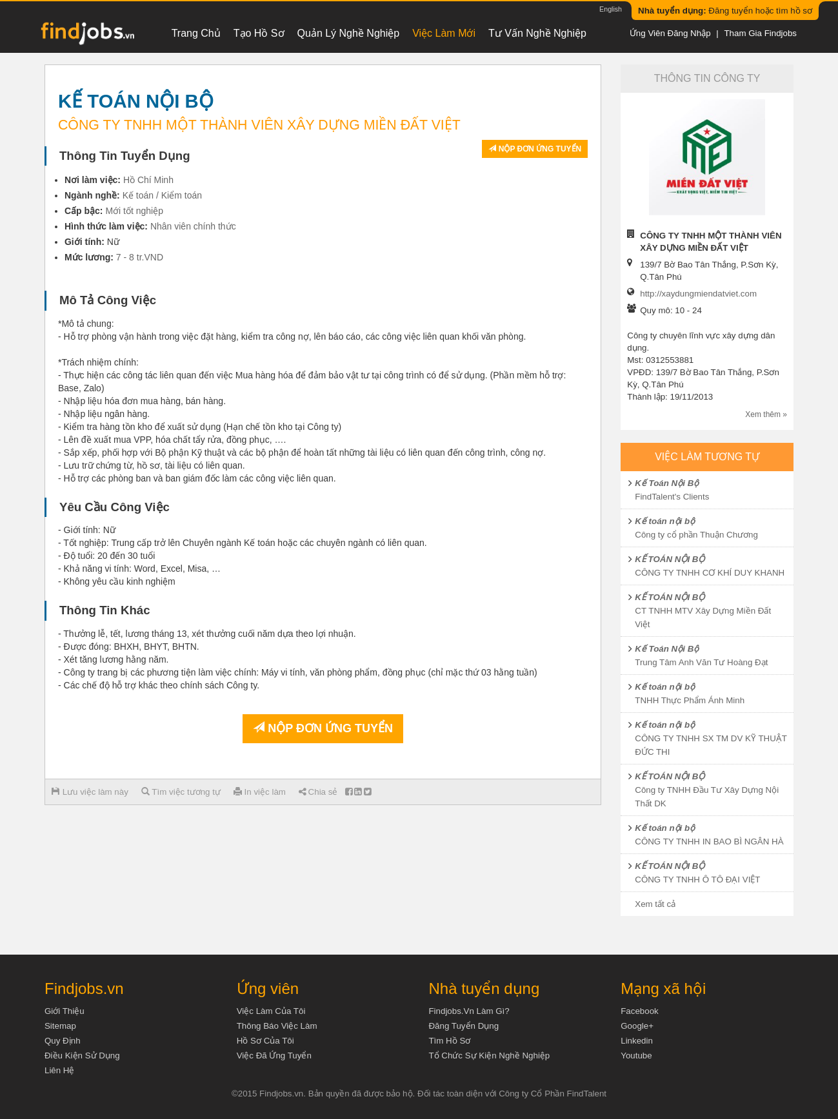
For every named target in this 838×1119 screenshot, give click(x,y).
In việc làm (260, 792)
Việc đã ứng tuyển (274, 1055)
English (610, 9)
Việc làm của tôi (271, 1011)
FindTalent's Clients (672, 496)
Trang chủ (196, 33)
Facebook (640, 1011)
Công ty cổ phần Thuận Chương (696, 535)
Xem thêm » (766, 414)
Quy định (63, 1041)
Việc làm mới (443, 33)
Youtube (636, 1055)
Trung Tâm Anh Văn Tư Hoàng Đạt (701, 662)
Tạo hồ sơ (259, 33)
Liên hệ (60, 1070)
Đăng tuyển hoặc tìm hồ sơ (725, 10)
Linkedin (637, 1041)
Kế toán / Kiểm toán (162, 195)
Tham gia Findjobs (760, 33)
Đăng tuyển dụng (463, 1026)
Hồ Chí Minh (148, 180)
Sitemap (60, 1026)
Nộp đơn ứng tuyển (534, 148)
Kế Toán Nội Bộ (667, 483)
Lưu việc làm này (90, 792)
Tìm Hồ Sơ (449, 1041)
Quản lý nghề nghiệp (348, 33)
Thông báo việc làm (277, 1026)
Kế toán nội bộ (665, 521)
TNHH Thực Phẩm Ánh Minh (689, 700)
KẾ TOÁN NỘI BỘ (669, 559)
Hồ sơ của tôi (265, 1041)
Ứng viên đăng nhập (670, 33)
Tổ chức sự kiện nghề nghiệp (489, 1055)
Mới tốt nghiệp (134, 211)
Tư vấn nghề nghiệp (537, 33)
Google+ (637, 1026)
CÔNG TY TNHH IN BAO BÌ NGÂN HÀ (709, 841)
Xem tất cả (655, 904)
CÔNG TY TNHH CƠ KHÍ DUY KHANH (709, 573)
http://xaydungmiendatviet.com (698, 293)
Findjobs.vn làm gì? (468, 1011)
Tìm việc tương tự (181, 792)
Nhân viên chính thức (193, 226)
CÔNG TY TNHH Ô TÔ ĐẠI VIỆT (697, 879)
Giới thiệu (65, 1011)
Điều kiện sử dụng (82, 1055)
